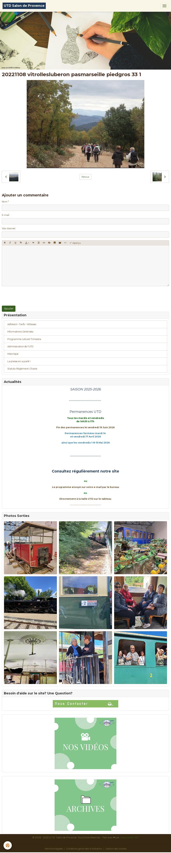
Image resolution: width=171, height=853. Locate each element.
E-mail (5, 215)
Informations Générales (20, 331)
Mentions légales (54, 848)
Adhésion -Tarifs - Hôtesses (21, 324)
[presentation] (30, 296)
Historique (12, 353)
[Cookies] (8, 845)
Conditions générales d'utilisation (84, 848)
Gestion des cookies (116, 848)
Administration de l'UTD (20, 346)
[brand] (24, 6)
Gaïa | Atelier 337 (129, 837)
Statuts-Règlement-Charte (22, 368)
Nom (4, 201)
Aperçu (75, 243)
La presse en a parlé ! (19, 361)
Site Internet (8, 228)
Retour (85, 176)
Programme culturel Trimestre (24, 339)
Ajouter (8, 308)
